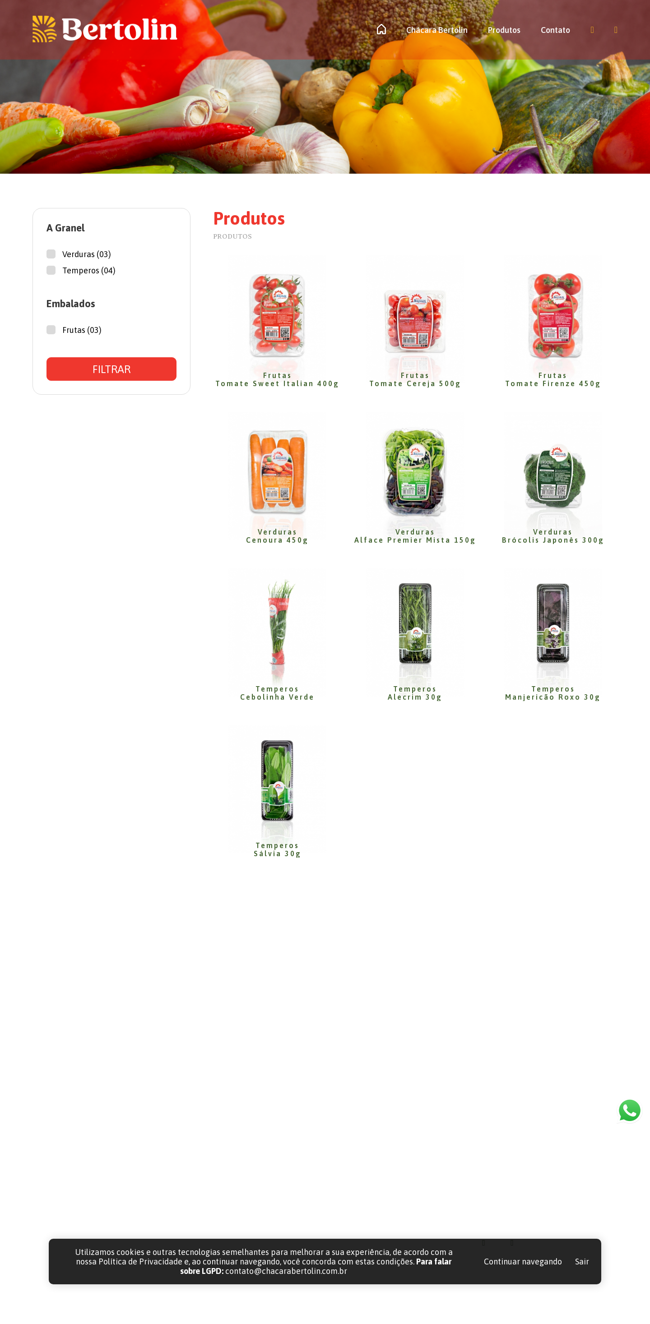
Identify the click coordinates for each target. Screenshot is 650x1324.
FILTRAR (111, 369)
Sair (582, 1261)
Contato (555, 30)
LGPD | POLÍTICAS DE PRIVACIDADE (497, 1304)
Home (364, 1156)
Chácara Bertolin (437, 30)
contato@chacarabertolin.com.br (553, 1177)
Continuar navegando (523, 1261)
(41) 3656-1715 (519, 1156)
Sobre (363, 1177)
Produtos (504, 30)
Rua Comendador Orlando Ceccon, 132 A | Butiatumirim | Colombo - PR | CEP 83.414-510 (554, 1207)
